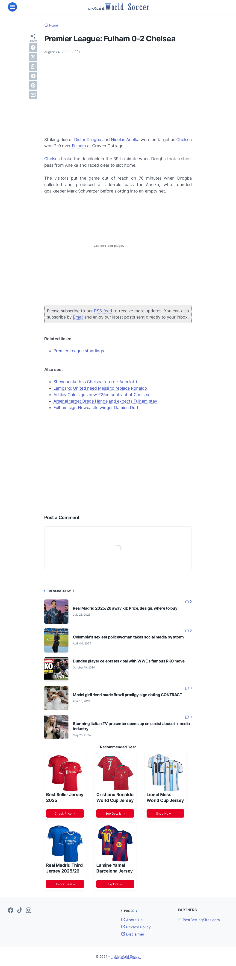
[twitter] (33, 57)
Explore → (115, 884)
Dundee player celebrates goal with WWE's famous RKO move (128, 661)
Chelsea (184, 139)
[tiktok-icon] (19, 911)
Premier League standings (78, 350)
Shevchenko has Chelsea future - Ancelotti (95, 381)
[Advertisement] (118, 92)
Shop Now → (165, 813)
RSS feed (103, 310)
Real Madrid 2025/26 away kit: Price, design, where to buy (125, 608)
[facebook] (33, 47)
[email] (33, 95)
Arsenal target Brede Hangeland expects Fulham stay (105, 401)
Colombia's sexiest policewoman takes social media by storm (128, 637)
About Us (131, 920)
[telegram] (33, 76)
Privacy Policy (136, 927)
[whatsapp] (33, 66)
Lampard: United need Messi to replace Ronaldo (100, 388)
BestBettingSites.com (199, 920)
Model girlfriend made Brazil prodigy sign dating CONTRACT (127, 694)
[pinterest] (33, 85)
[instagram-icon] (28, 911)
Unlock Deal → (65, 884)
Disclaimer (132, 934)
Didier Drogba (87, 139)
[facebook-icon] (10, 911)
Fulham (79, 145)
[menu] (12, 7)
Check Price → (65, 813)
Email (78, 317)
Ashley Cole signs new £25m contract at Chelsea (101, 394)
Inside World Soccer (126, 956)
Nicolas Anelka (125, 139)
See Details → (115, 813)
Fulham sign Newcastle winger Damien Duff (96, 407)
